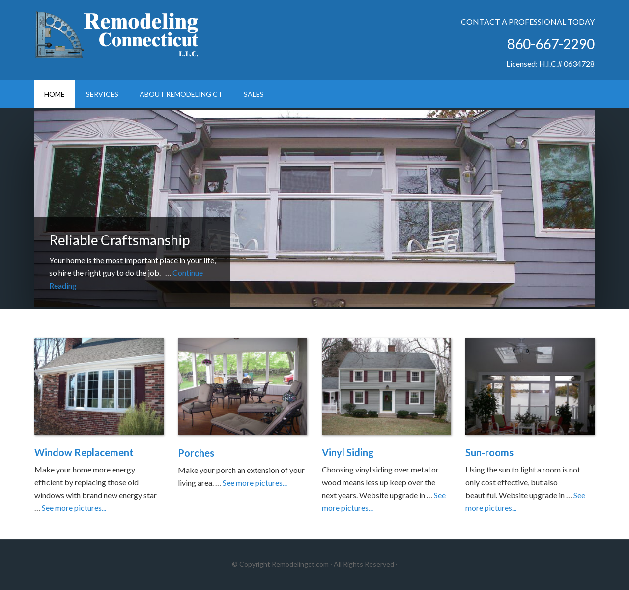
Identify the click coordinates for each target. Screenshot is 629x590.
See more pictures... (74, 507)
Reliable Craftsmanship (119, 240)
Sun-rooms (489, 452)
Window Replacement (84, 452)
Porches (196, 453)
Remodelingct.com (300, 564)
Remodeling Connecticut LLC (117, 34)
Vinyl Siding (348, 452)
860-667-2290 (551, 43)
